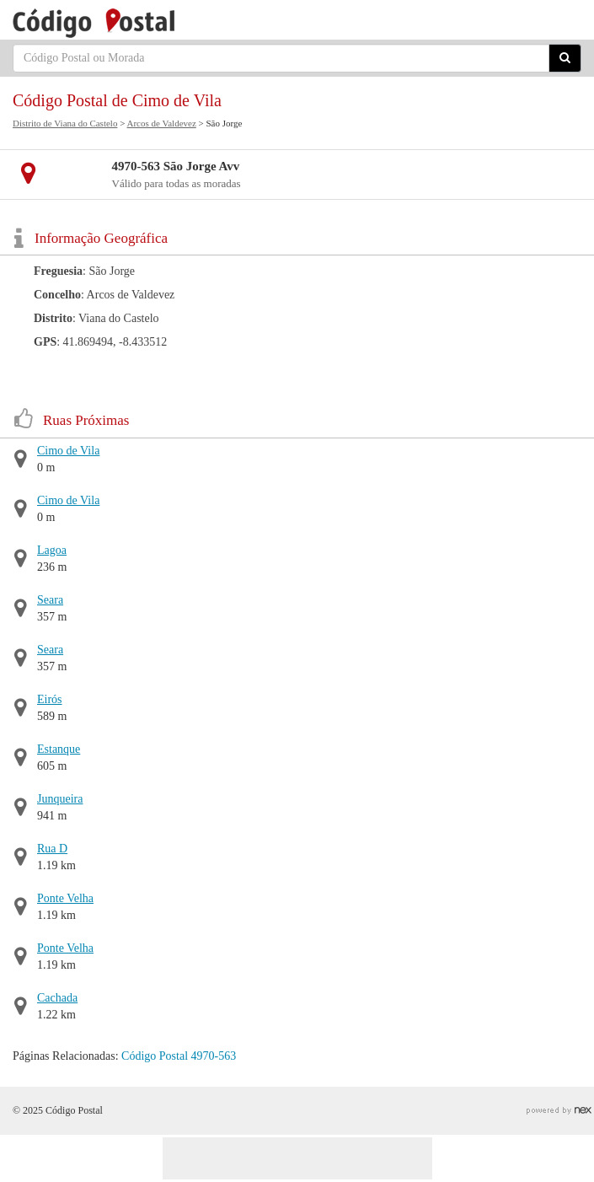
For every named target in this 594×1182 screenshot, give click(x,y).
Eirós (49, 699)
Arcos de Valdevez (161, 123)
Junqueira (60, 798)
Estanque (58, 749)
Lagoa (52, 550)
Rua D (52, 848)
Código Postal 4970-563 (178, 1056)
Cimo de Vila (68, 450)
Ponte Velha (65, 898)
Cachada (57, 997)
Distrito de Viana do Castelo (65, 123)
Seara (50, 600)
